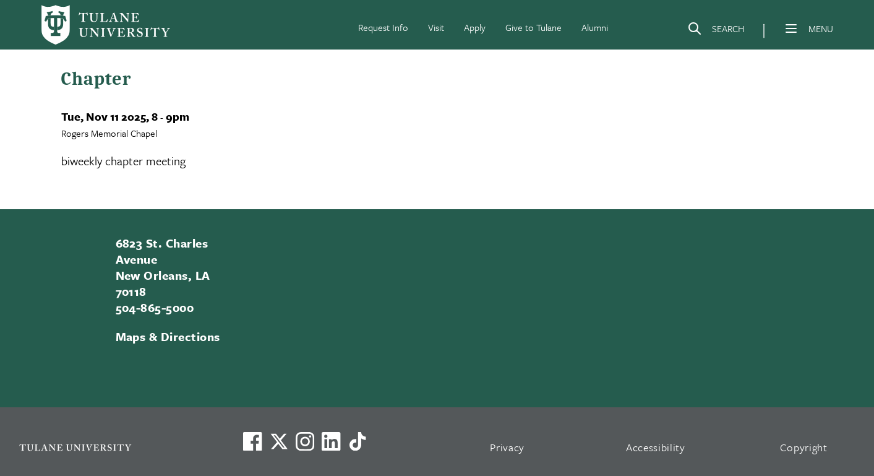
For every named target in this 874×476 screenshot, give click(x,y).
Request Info (383, 27)
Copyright (804, 447)
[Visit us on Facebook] (252, 441)
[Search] (715, 31)
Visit (436, 27)
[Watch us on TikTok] (357, 441)
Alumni (594, 27)
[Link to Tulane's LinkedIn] (331, 441)
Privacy (507, 447)
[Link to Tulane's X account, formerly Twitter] (279, 441)
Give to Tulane (533, 27)
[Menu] (791, 28)
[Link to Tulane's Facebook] (305, 441)
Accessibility (655, 447)
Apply (475, 27)
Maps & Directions (168, 336)
